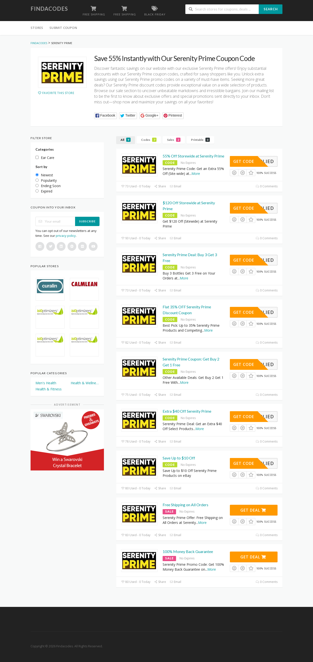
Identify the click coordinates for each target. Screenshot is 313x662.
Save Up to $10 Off (179, 458)
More (195, 173)
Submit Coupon (63, 27)
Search (271, 9)
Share (160, 186)
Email (175, 186)
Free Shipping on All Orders (185, 504)
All (126, 140)
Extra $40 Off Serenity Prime (187, 411)
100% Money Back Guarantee (188, 551)
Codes (148, 140)
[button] (105, 115)
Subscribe (87, 221)
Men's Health (45, 383)
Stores (37, 27)
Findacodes (49, 8)
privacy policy (66, 235)
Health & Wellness (85, 383)
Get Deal (253, 510)
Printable (200, 140)
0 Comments (267, 186)
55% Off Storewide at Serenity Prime (193, 156)
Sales (173, 140)
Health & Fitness (48, 389)
